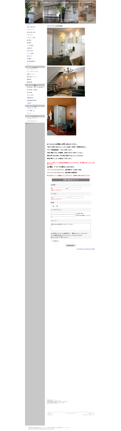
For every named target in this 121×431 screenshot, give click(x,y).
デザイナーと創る (31, 37)
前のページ (50, 413)
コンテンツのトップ (71, 413)
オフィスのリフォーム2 (32, 71)
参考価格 (29, 42)
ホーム (28, 24)
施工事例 (29, 40)
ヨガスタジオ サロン (32, 108)
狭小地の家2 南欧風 (32, 89)
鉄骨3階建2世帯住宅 (31, 100)
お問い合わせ (30, 50)
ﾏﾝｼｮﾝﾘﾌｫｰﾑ (30, 34)
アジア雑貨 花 (30, 110)
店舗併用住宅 (30, 97)
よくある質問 (30, 45)
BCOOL (52, 428)
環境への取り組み (31, 27)
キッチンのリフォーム (32, 121)
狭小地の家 (29, 92)
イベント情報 (30, 53)
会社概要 (29, 58)
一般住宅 (29, 103)
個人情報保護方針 (31, 61)
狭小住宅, (51, 427)
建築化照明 (29, 82)
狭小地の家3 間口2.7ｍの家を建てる (36, 87)
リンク (28, 64)
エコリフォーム (30, 29)
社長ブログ (29, 56)
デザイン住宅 (30, 95)
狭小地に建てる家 (31, 32)
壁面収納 (29, 79)
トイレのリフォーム (31, 118)
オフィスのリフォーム (32, 68)
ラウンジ (29, 113)
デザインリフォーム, (44, 427)
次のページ (91, 413)
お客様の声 (29, 48)
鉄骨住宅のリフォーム (32, 76)
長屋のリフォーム (31, 74)
